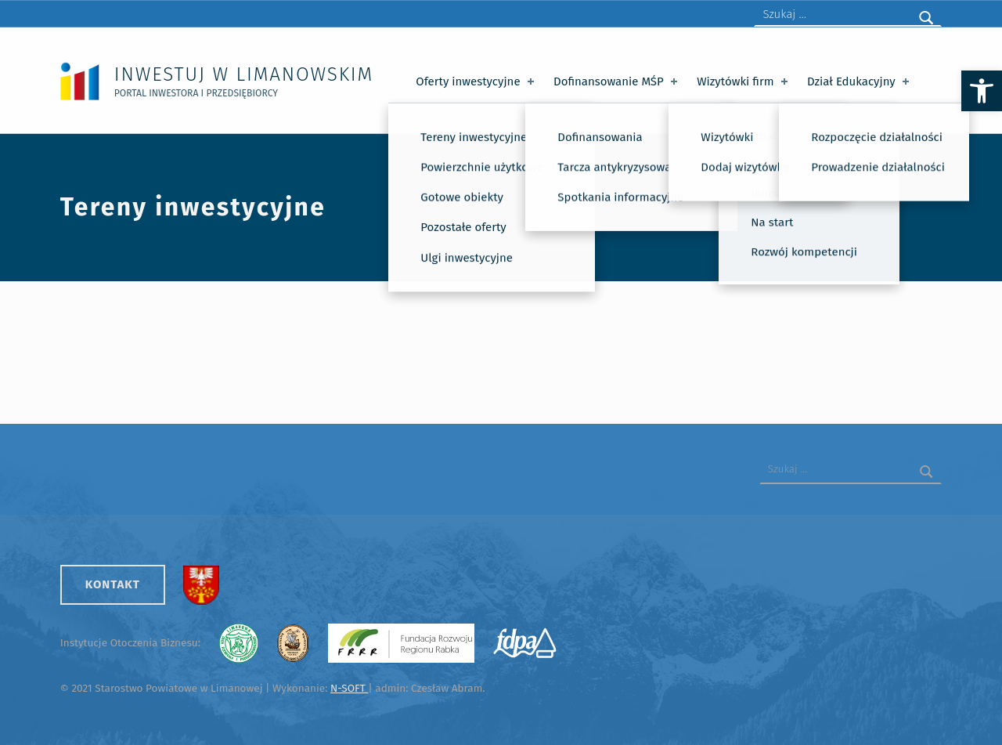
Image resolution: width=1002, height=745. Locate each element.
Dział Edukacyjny (860, 81)
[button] (981, 91)
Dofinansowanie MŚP (617, 81)
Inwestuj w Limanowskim (243, 74)
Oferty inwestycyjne (476, 81)
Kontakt (112, 584)
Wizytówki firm (744, 81)
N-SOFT (349, 688)
